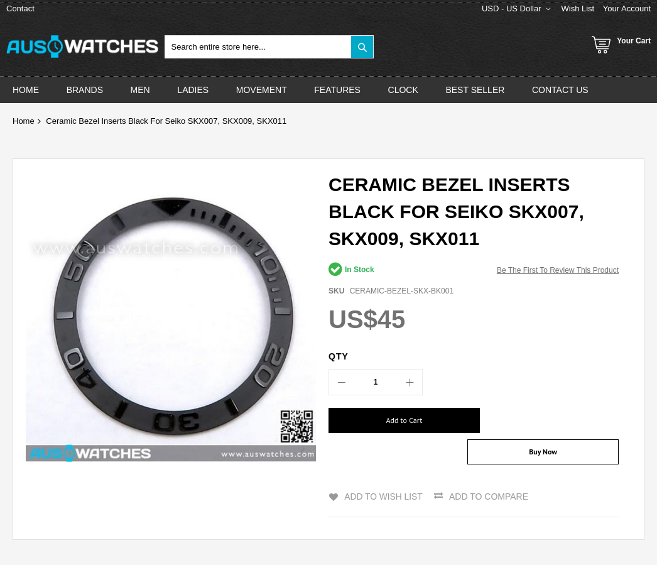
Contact (20, 8)
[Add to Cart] (396, 420)
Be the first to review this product (558, 270)
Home (24, 121)
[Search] (362, 47)
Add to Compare (489, 471)
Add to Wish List (383, 471)
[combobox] (269, 47)
